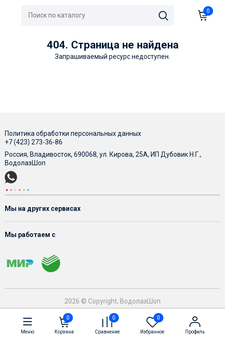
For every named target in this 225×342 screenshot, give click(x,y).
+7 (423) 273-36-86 (34, 142)
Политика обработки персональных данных (73, 133)
